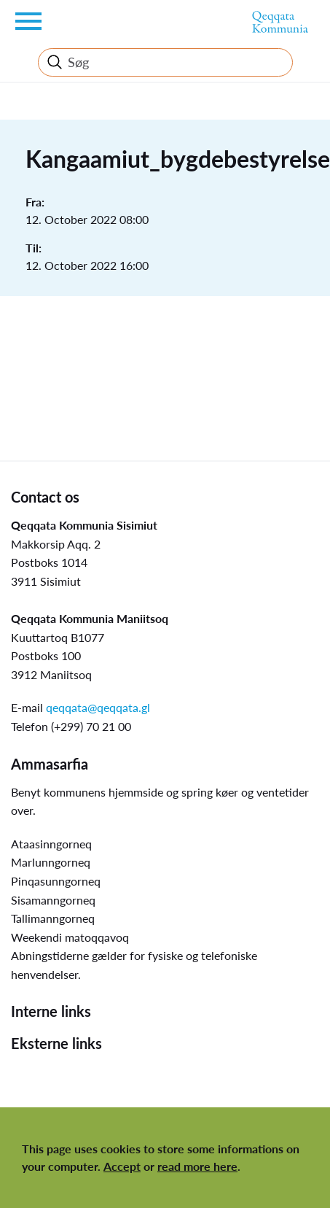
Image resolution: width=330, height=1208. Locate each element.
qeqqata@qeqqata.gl (98, 707)
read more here (197, 1166)
